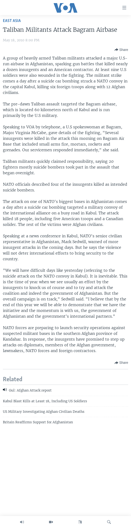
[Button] (121, 50)
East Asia (12, 21)
